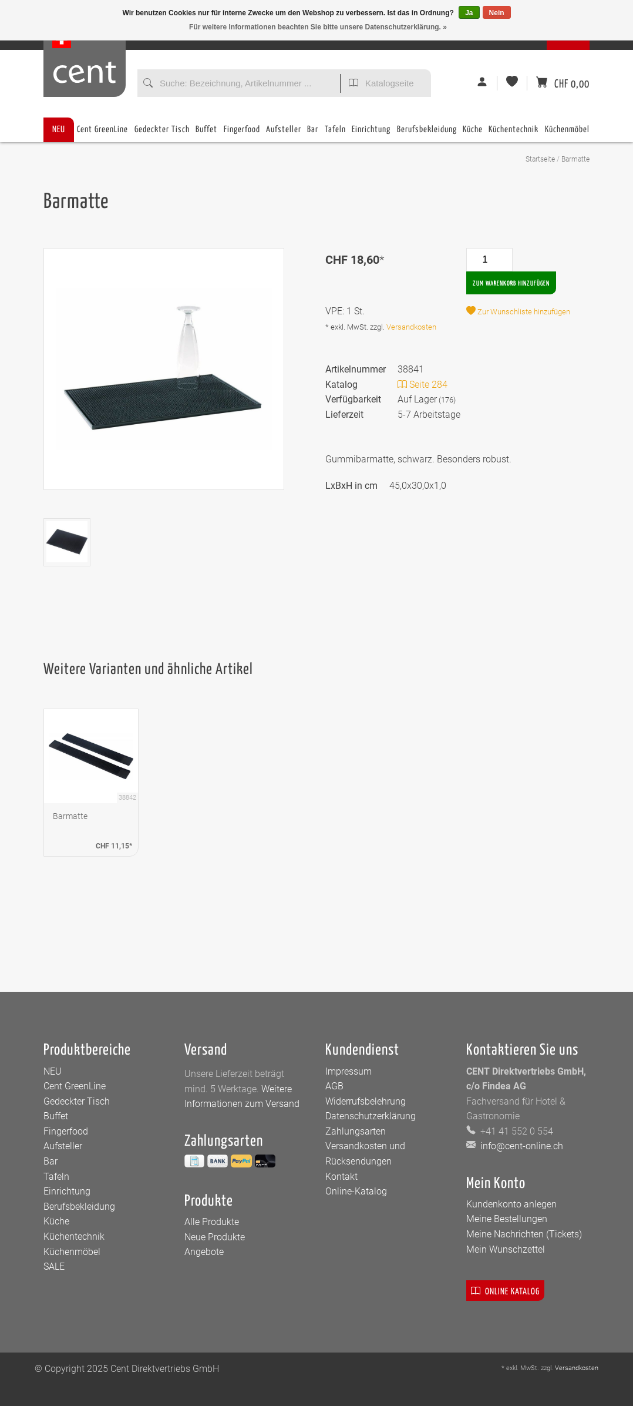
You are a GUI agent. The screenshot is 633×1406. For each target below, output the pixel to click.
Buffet (206, 133)
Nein (496, 13)
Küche (473, 133)
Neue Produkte (214, 1237)
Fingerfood (242, 133)
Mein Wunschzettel (505, 1249)
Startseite (540, 159)
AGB (334, 1086)
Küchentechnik (513, 133)
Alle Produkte (211, 1221)
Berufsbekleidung (427, 133)
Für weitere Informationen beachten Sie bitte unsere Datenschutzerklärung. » (318, 27)
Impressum (348, 1071)
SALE (54, 1266)
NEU (58, 129)
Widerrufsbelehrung (365, 1101)
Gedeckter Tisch (162, 133)
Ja (469, 13)
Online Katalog (505, 1290)
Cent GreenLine (102, 129)
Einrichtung (371, 133)
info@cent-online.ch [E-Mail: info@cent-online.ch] (520, 1146)
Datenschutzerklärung (370, 1116)
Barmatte (575, 159)
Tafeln (335, 133)
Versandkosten (411, 327)
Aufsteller (283, 133)
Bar (312, 133)
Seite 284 (422, 384)
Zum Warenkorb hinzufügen (511, 283)
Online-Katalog (356, 1191)
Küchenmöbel (567, 133)
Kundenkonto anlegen (511, 1204)
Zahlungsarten (355, 1131)
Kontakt (341, 1176)
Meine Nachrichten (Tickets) (524, 1234)
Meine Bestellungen (506, 1218)
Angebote (204, 1251)
